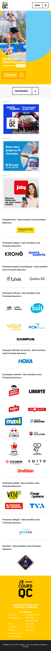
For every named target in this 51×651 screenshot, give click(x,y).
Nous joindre (14, 618)
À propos (13, 615)
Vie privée (30, 624)
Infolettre (13, 627)
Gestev (22, 645)
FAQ (10, 624)
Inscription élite (32, 615)
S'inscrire (14, 75)
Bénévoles (30, 627)
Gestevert (30, 630)
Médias (12, 630)
